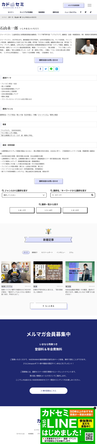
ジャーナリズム (43, 114)
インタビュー (61, 252)
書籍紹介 (35, 252)
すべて (26, 252)
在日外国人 (28, 114)
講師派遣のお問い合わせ (48, 60)
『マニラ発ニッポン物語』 (9, 132)
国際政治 (3, 114)
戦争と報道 (54, 114)
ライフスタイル (47, 430)
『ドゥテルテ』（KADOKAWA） (11, 130)
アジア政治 (11, 114)
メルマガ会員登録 (72, 5)
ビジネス (36, 430)
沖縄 (34, 114)
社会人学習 (59, 430)
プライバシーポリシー (44, 433)
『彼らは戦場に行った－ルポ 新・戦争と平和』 (16, 135)
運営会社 (57, 433)
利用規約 (31, 433)
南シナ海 (20, 114)
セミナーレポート (47, 252)
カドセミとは (20, 433)
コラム (71, 252)
